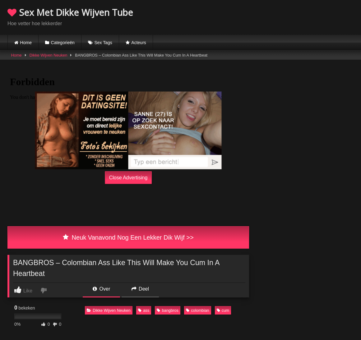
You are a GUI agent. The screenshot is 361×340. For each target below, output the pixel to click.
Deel (140, 289)
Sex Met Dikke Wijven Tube (70, 12)
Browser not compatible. (281, 16)
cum (223, 310)
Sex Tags (103, 42)
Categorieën (63, 42)
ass (143, 310)
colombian (197, 310)
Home (26, 42)
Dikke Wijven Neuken (48, 55)
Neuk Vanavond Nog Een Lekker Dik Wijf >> (128, 237)
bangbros (167, 310)
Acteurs (138, 42)
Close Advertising (128, 177)
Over (101, 289)
